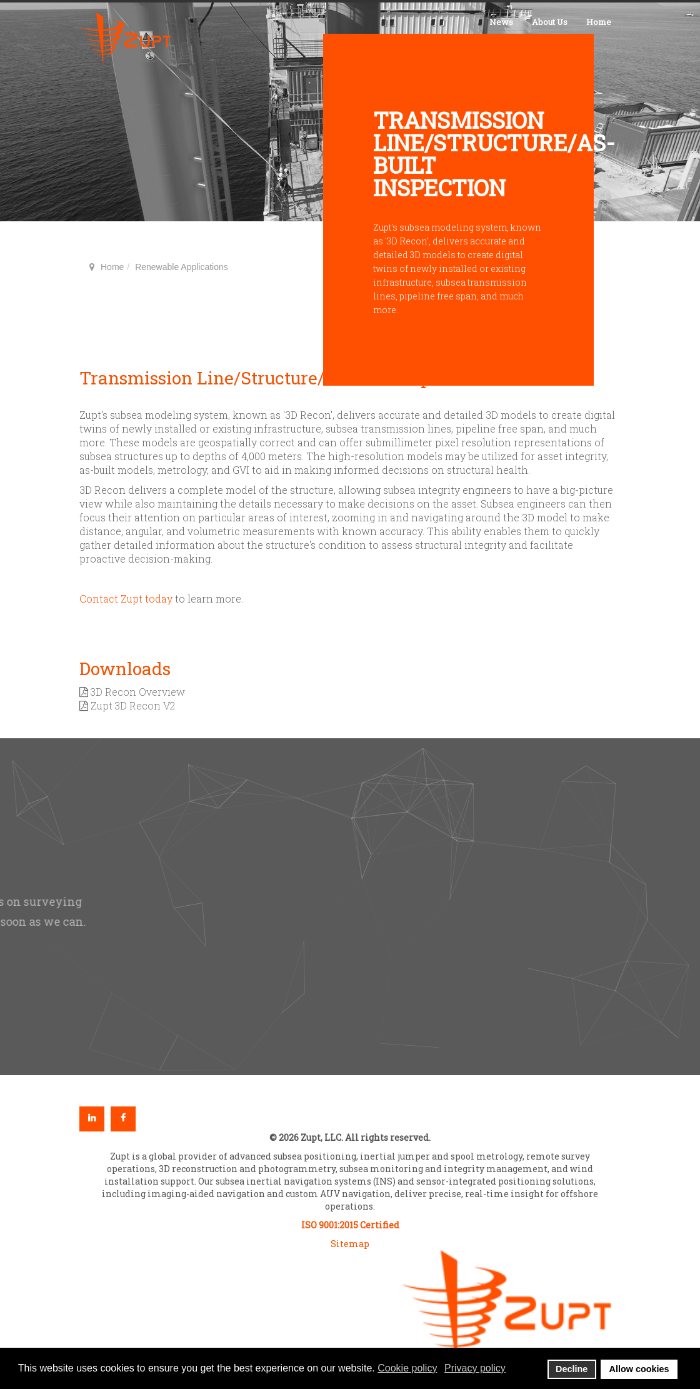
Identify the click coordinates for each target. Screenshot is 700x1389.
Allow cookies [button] (639, 1369)
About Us (550, 22)
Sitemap (350, 1244)
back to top (599, 623)
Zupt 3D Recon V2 (127, 705)
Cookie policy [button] (407, 1368)
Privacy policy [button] (475, 1368)
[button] (557, 809)
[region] (350, 906)
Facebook (123, 1118)
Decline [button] (572, 1369)
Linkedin (91, 1118)
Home (598, 22)
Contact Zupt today (125, 598)
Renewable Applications (181, 267)
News (501, 22)
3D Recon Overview (132, 691)
